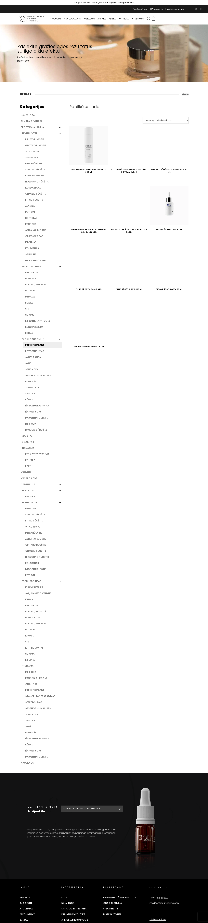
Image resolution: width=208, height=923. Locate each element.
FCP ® (28, 513)
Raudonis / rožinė (32, 472)
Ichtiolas (31, 234)
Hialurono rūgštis (31, 193)
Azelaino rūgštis (30, 247)
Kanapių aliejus (30, 183)
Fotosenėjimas (34, 383)
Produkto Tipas (31, 647)
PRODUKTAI (55, 18)
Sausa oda (32, 401)
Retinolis (30, 240)
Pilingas (30, 322)
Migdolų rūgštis (30, 281)
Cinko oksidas (34, 255)
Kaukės (29, 711)
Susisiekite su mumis (174, 9)
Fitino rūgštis (34, 215)
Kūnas (29, 434)
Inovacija (28, 492)
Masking (30, 300)
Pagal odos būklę (33, 367)
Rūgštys (27, 480)
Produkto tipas (31, 288)
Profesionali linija (32, 127)
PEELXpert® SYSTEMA (31, 500)
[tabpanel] (104, 53)
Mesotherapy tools (33, 348)
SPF (27, 334)
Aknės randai (33, 389)
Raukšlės (30, 416)
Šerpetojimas (33, 788)
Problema (28, 742)
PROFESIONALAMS (72, 18)
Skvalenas (31, 160)
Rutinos (30, 316)
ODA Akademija (156, 9)
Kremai (29, 361)
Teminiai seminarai (32, 121)
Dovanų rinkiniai (30, 308)
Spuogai (30, 428)
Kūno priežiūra (34, 355)
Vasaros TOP (29, 526)
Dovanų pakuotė (30, 683)
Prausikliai (31, 294)
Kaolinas (30, 261)
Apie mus (101, 18)
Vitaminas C (32, 154)
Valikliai (26, 519)
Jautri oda (28, 115)
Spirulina (30, 273)
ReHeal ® (30, 507)
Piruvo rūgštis (34, 139)
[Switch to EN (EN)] (202, 9)
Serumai (30, 730)
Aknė (28, 395)
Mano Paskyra (188, 9)
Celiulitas (28, 486)
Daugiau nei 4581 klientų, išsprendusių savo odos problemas (104, 2)
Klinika (112, 18)
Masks (29, 328)
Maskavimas (33, 690)
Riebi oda (30, 465)
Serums (29, 340)
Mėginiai (30, 736)
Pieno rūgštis (33, 166)
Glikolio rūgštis (30, 208)
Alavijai (30, 221)
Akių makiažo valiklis (33, 661)
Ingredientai (29, 133)
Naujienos (27, 858)
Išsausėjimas (33, 449)
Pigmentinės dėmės (32, 457)
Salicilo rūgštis (30, 174)
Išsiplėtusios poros (33, 442)
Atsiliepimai (138, 18)
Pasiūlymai (89, 18)
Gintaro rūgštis (30, 147)
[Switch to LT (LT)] (196, 9)
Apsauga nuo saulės (33, 408)
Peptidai (30, 227)
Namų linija (28, 532)
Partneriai (124, 18)
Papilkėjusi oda (32, 375)
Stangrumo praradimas (32, 780)
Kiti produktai (34, 724)
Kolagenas (32, 267)
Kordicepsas (33, 200)
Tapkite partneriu (140, 9)
